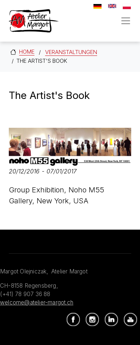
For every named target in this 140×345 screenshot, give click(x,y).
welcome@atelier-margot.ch (36, 302)
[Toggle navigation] (125, 20)
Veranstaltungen (71, 52)
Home (26, 51)
